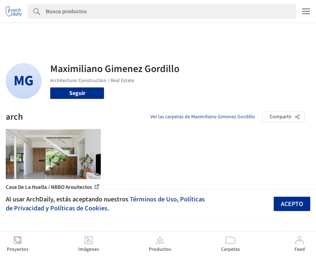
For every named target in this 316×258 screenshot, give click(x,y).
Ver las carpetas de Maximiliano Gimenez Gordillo (202, 116)
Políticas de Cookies (78, 208)
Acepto (292, 204)
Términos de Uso (153, 199)
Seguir (77, 93)
